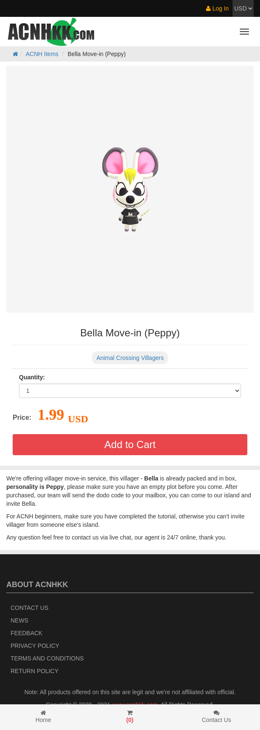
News (19, 620)
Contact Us (30, 607)
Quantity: (32, 377)
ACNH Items (42, 54)
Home (43, 716)
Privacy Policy (35, 645)
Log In (217, 8)
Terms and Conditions (47, 658)
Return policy (35, 671)
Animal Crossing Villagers (129, 357)
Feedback (26, 633)
